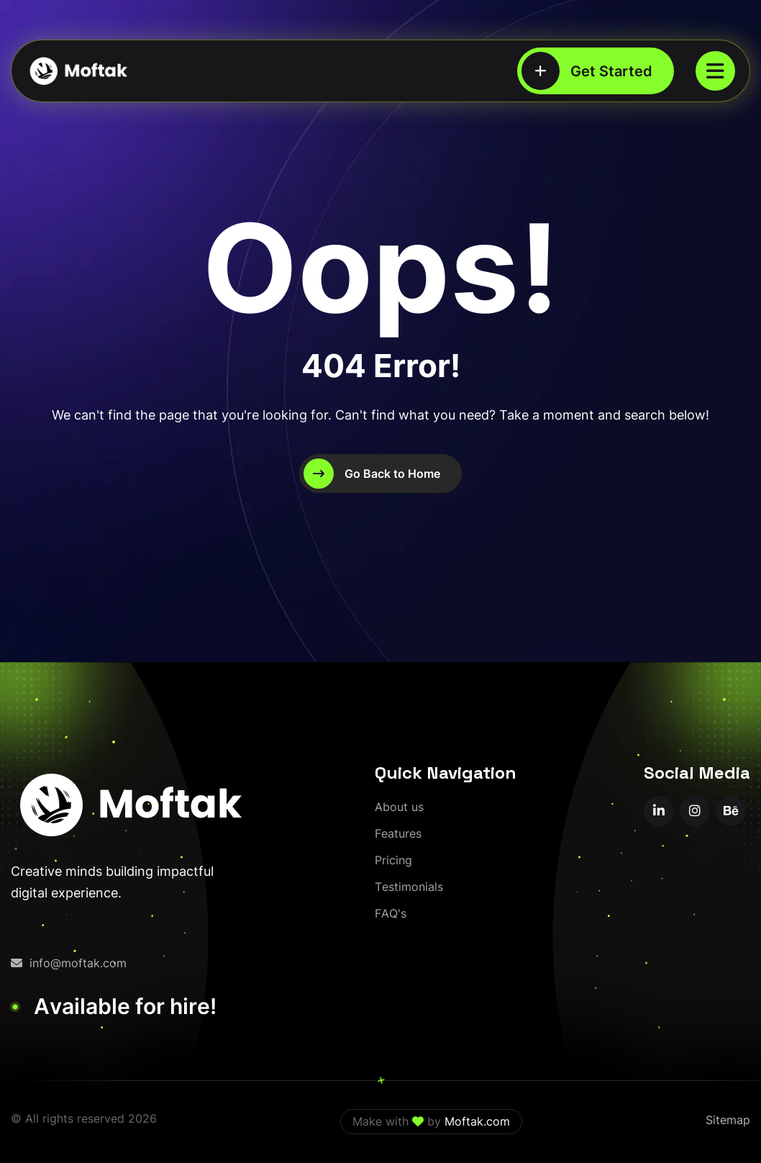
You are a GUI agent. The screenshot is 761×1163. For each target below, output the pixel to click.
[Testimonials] (409, 887)
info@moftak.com (69, 963)
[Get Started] (595, 70)
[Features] (398, 833)
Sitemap (728, 1120)
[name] (715, 71)
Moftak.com (477, 1121)
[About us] (399, 807)
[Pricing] (393, 860)
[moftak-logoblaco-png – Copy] (77, 71)
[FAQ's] (390, 913)
